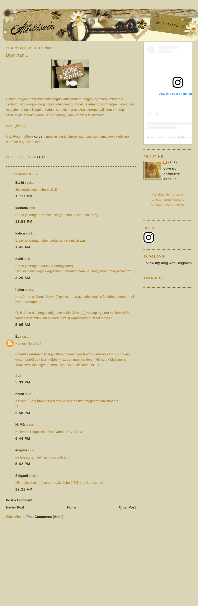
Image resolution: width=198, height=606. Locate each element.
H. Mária (21, 425)
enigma (21, 450)
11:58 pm (24, 221)
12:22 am (24, 489)
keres (38, 136)
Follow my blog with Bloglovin (167, 263)
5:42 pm (22, 464)
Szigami (21, 476)
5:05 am (22, 325)
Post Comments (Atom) (44, 517)
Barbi (19, 182)
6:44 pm (22, 438)
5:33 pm (22, 382)
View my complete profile (171, 174)
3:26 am (22, 278)
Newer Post (15, 507)
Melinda (21, 208)
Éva (18, 336)
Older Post (127, 507)
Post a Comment (19, 500)
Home (71, 507)
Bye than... (17, 55)
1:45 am (22, 247)
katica (20, 233)
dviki (19, 259)
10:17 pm (24, 196)
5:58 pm (22, 413)
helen (19, 289)
